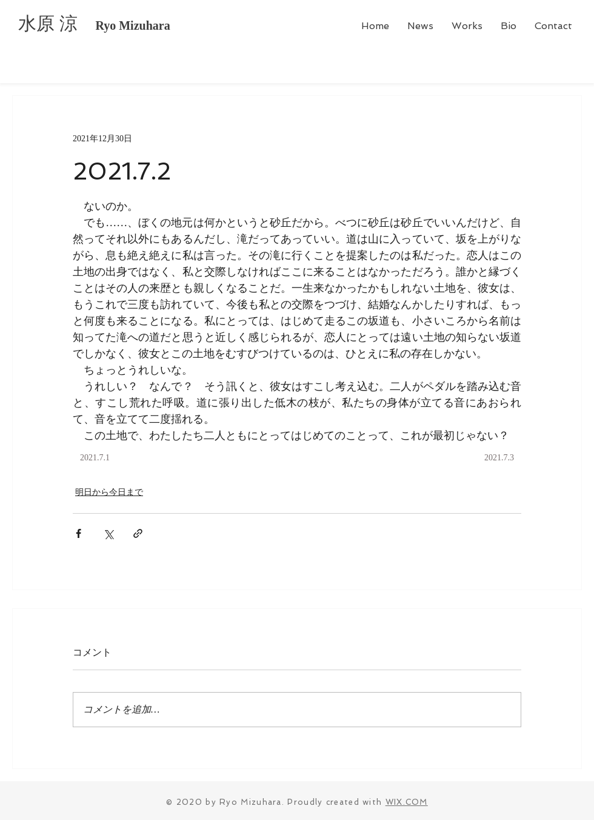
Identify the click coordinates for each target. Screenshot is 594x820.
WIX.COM (406, 802)
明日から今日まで (109, 492)
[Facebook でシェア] (78, 533)
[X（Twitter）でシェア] (108, 533)
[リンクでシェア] (138, 533)
